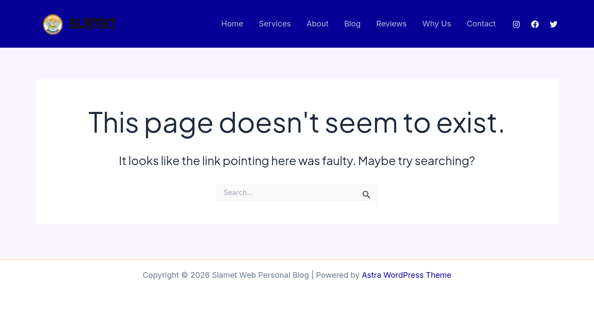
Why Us (436, 23)
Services (275, 23)
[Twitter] (554, 24)
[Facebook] (535, 24)
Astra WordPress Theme (406, 275)
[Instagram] (516, 24)
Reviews (391, 23)
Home (232, 23)
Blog (352, 23)
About (317, 23)
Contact (481, 23)
